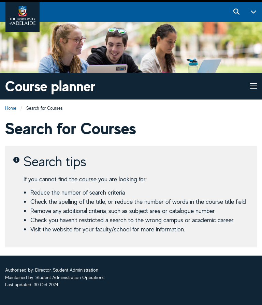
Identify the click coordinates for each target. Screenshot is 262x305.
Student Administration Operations (69, 277)
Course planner (50, 86)
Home (10, 108)
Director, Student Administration (66, 270)
